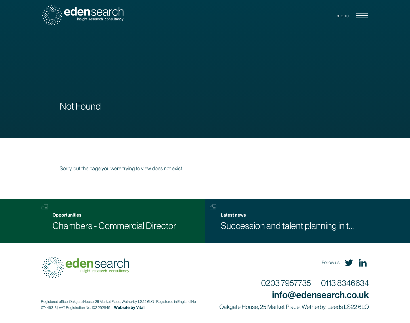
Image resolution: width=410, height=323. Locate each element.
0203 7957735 (286, 283)
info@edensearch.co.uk (320, 295)
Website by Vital (129, 307)
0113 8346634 (345, 283)
